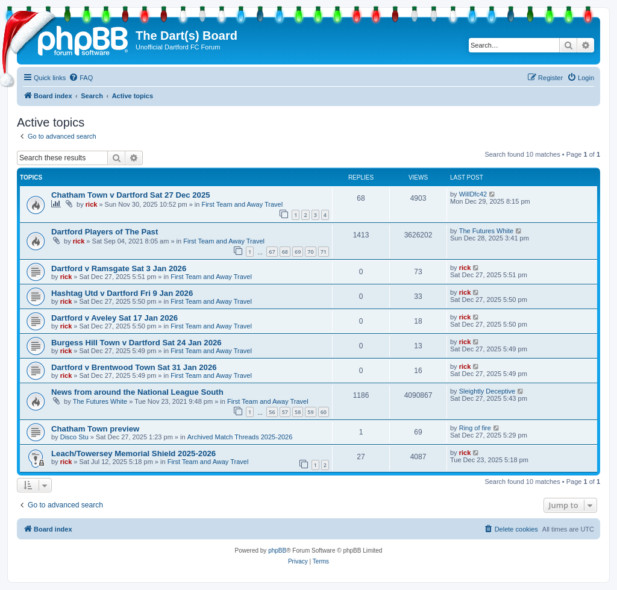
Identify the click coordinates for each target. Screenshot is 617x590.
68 (285, 252)
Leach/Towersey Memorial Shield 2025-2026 (133, 453)
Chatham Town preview (95, 428)
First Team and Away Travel (242, 204)
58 (298, 412)
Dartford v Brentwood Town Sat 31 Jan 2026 (134, 367)
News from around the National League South (137, 392)
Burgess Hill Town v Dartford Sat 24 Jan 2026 (136, 342)
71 (324, 252)
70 (310, 252)
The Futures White (486, 230)
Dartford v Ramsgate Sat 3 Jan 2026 (118, 268)
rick (92, 204)
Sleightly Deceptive (487, 391)
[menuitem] (81, 78)
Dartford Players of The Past (104, 231)
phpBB (277, 550)
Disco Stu (74, 437)
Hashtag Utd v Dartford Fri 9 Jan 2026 (122, 293)
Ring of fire (475, 428)
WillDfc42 (473, 194)
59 (310, 412)
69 (298, 252)
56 (272, 412)
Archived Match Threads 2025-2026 (240, 437)
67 (272, 252)
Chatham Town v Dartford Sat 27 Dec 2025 (130, 194)
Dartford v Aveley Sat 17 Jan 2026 (114, 317)
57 (285, 412)
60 (324, 412)
